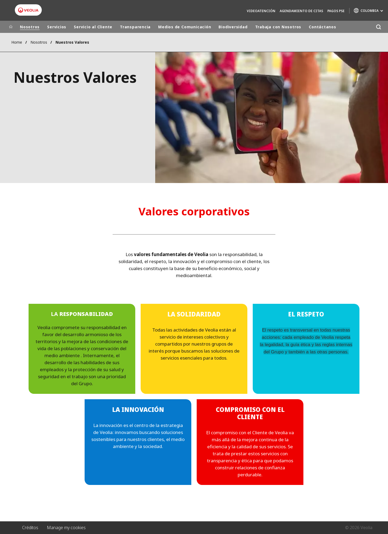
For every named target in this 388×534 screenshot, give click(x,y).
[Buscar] (378, 27)
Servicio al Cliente (93, 26)
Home (16, 42)
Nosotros (30, 26)
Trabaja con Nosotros (278, 26)
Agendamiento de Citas (301, 11)
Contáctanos (322, 26)
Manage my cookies (66, 527)
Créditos (30, 527)
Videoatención (261, 11)
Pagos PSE (336, 11)
